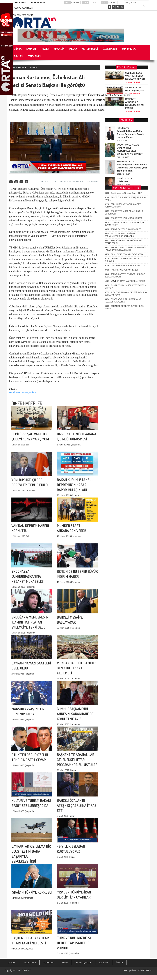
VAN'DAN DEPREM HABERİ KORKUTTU (125, 170)
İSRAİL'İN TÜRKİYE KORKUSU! (31, 865)
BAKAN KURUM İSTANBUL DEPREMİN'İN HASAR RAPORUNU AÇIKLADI (75, 450)
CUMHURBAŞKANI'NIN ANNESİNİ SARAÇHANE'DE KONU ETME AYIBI (75, 679)
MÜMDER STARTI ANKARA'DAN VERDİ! (125, 185)
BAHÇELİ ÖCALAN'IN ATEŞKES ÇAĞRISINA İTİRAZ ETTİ (76, 771)
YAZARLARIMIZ (39, 2)
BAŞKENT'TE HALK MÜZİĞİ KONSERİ (124, 122)
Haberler (22, 67)
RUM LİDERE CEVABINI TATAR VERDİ (124, 158)
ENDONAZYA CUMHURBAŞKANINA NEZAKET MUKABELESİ (27, 542)
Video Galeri (30, 962)
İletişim (119, 962)
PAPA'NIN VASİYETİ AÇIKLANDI (121, 174)
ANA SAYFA (20, 2)
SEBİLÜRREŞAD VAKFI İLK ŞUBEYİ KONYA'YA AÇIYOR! (135, 75)
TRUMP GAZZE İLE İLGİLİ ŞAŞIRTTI (123, 133)
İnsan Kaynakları (83, 962)
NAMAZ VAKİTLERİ (23, 8)
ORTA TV (26, 970)
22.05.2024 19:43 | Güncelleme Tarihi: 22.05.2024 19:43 (77, 181)
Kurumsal (103, 962)
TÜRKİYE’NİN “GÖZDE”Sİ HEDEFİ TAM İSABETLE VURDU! (74, 908)
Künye (65, 962)
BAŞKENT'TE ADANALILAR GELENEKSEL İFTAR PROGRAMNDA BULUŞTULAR (77, 725)
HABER (33, 67)
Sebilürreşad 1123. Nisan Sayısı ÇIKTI (123, 97)
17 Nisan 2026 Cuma (22, 15)
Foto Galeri (48, 962)
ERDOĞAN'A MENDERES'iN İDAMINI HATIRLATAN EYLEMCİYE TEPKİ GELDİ (29, 587)
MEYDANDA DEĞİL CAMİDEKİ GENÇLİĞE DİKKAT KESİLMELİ (77, 633)
